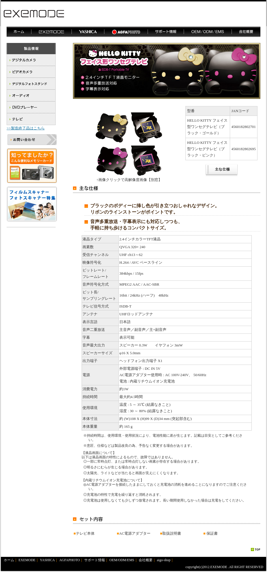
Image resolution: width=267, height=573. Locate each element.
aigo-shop (163, 560)
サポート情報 (94, 560)
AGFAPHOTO (69, 560)
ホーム (9, 560)
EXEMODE (26, 560)
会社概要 (146, 560)
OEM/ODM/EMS (122, 560)
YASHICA (47, 560)
